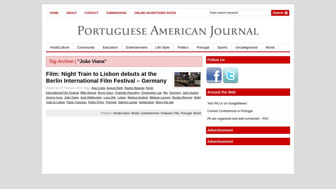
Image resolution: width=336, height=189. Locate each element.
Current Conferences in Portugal (230, 111)
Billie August (88, 92)
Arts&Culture (59, 47)
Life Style (162, 47)
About (71, 12)
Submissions (116, 12)
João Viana (71, 97)
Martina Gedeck (138, 97)
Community (86, 47)
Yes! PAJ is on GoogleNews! (227, 103)
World (270, 47)
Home (54, 12)
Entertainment (136, 47)
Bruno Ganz (105, 92)
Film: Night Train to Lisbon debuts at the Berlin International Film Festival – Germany (106, 77)
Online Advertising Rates (155, 12)
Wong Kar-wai (164, 102)
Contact (91, 12)
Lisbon (122, 97)
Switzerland (146, 102)
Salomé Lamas (127, 102)
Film (176, 113)
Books (136, 113)
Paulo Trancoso (76, 102)
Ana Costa (98, 88)
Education (110, 47)
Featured (166, 113)
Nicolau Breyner (182, 97)
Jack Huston (191, 92)
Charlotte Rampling (127, 92)
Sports (222, 47)
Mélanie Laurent (160, 97)
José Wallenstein (91, 97)
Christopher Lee (151, 92)
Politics (183, 47)
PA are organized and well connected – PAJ (237, 118)
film (165, 92)
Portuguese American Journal (168, 30)
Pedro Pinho (96, 102)
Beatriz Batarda (134, 88)
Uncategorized (246, 47)
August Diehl (115, 88)
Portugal (203, 47)
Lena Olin (110, 97)
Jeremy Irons (54, 97)
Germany (175, 92)
